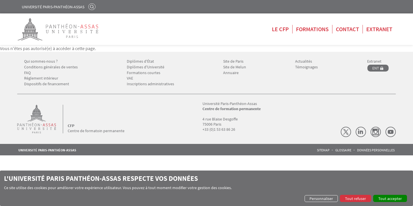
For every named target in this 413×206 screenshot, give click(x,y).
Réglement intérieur (41, 78)
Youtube (390, 132)
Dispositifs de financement (46, 84)
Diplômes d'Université (145, 67)
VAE (130, 78)
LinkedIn (361, 132)
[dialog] (206, 188)
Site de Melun (234, 67)
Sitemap (323, 150)
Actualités (303, 61)
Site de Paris (233, 61)
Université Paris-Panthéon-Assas (53, 7)
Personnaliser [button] (321, 198)
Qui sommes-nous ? (41, 61)
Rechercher (93, 6)
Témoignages (306, 67)
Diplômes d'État (140, 61)
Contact (347, 29)
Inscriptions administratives (150, 84)
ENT (375, 68)
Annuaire (231, 72)
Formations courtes (143, 72)
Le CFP (280, 29)
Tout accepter (390, 198)
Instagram (376, 132)
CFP (71, 125)
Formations (312, 29)
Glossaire (343, 150)
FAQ (27, 72)
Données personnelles (376, 150)
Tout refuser (355, 198)
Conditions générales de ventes (51, 67)
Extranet (379, 29)
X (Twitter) (346, 132)
